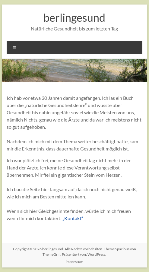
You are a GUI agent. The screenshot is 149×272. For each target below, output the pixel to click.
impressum (74, 261)
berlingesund (74, 17)
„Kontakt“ (72, 218)
